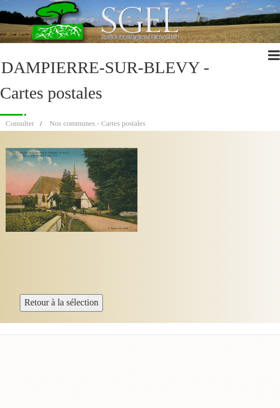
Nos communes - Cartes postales (97, 123)
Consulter (20, 123)
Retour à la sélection (61, 302)
